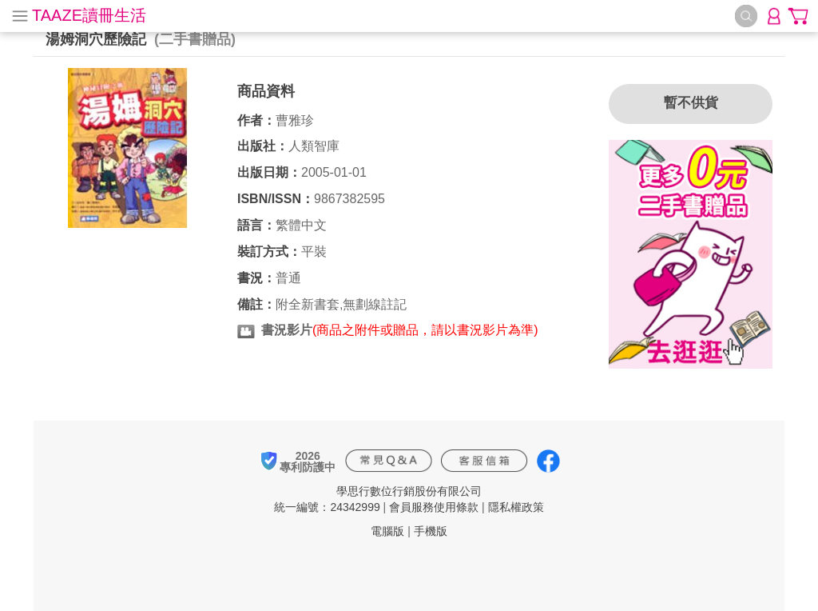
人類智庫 (314, 146)
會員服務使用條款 (433, 507)
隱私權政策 (516, 507)
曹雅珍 (295, 120)
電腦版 (387, 531)
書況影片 (286, 330)
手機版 (430, 531)
